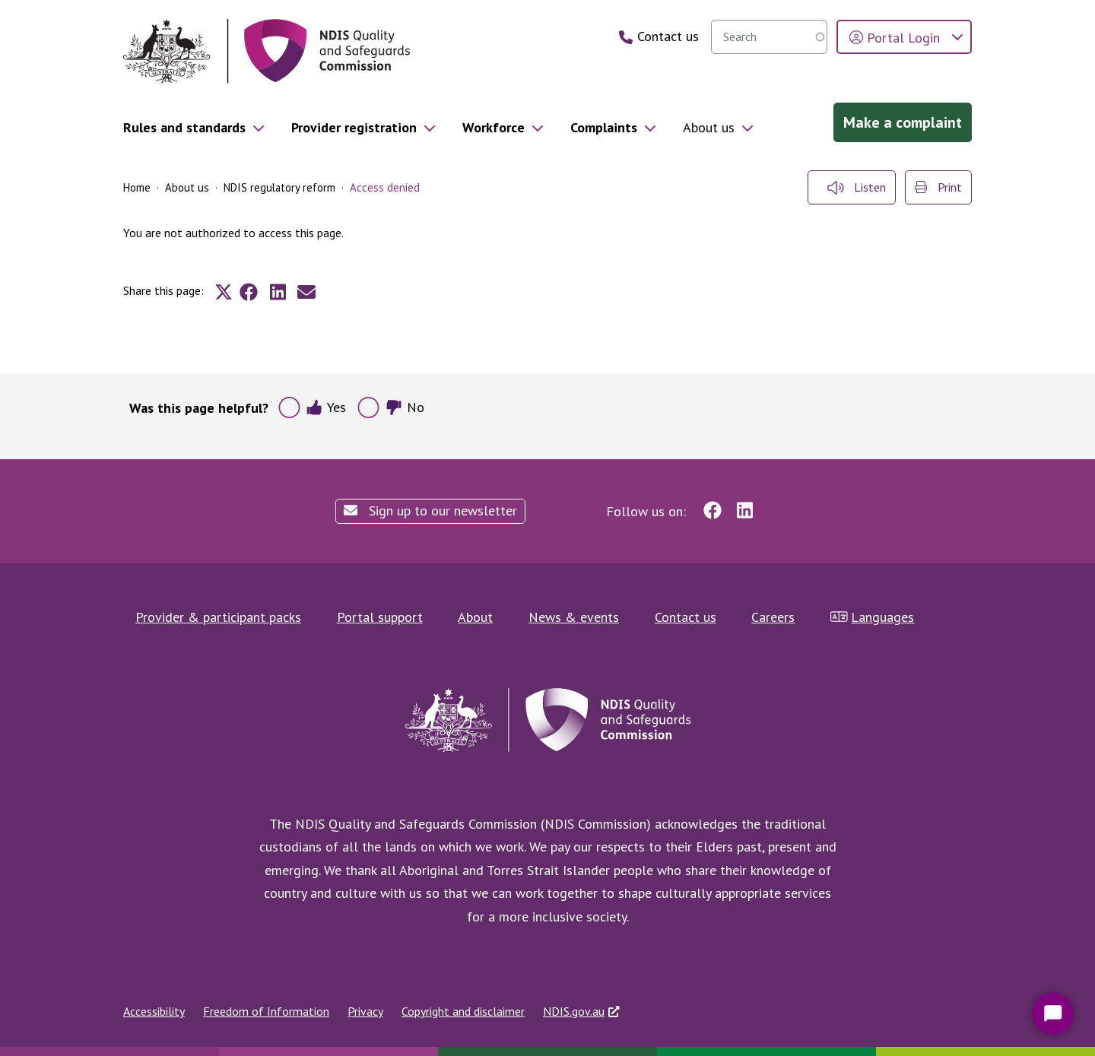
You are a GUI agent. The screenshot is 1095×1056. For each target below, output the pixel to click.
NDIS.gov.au (574, 1011)
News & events (573, 617)
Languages (872, 617)
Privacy (365, 1011)
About (475, 617)
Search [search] (812, 36)
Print (938, 187)
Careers (773, 617)
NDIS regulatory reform (279, 187)
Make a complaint (902, 122)
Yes (326, 407)
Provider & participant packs (218, 617)
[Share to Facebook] (249, 292)
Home (137, 187)
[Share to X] (223, 292)
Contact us (685, 617)
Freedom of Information (266, 1011)
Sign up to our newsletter (430, 510)
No (405, 407)
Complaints (603, 127)
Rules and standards (184, 127)
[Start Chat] (1053, 1014)
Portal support (380, 617)
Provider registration (354, 127)
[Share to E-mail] (306, 292)
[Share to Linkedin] (277, 292)
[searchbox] (769, 37)
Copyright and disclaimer (463, 1011)
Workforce (493, 127)
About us (709, 127)
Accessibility (154, 1011)
